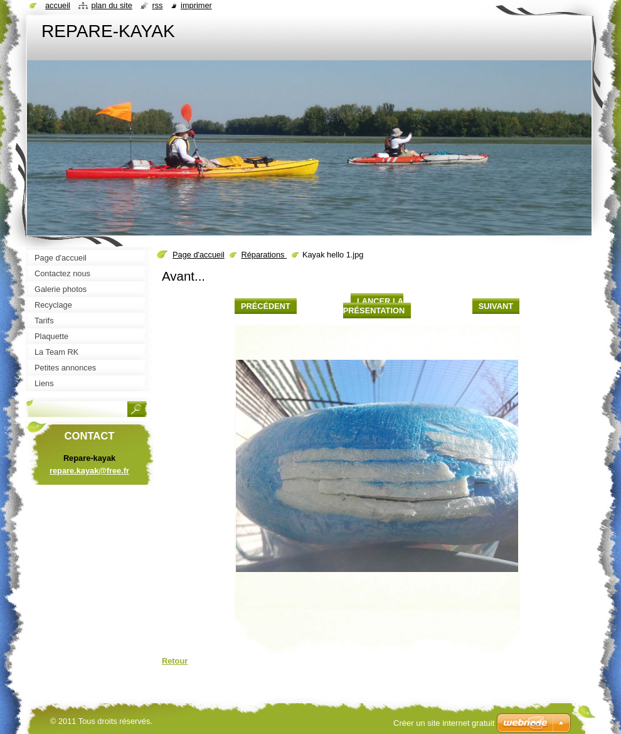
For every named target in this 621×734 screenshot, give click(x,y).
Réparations (264, 254)
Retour (175, 661)
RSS (157, 5)
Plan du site (111, 5)
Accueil (57, 5)
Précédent (265, 306)
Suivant (496, 306)
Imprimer (196, 5)
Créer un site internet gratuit (443, 723)
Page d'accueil (198, 254)
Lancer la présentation (374, 305)
